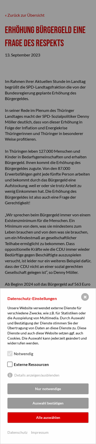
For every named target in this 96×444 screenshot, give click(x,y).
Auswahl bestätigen (48, 403)
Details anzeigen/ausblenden (36, 375)
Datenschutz (17, 432)
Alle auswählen (48, 417)
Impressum (40, 432)
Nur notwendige (48, 389)
